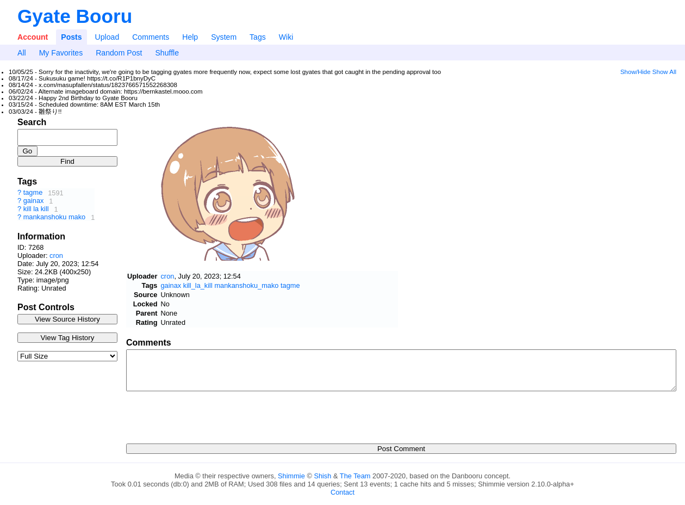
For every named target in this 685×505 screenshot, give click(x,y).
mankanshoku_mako (246, 285)
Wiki (286, 37)
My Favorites (61, 52)
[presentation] (208, 414)
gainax (33, 201)
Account (32, 37)
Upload (107, 37)
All (21, 52)
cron (56, 255)
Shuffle (167, 52)
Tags (258, 37)
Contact (342, 492)
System (223, 37)
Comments (150, 37)
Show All (664, 72)
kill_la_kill (198, 285)
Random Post (119, 52)
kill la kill (36, 209)
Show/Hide (635, 72)
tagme (33, 193)
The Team (355, 476)
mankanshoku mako (54, 217)
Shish (322, 476)
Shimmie (291, 476)
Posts (71, 37)
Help (190, 37)
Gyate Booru (74, 16)
